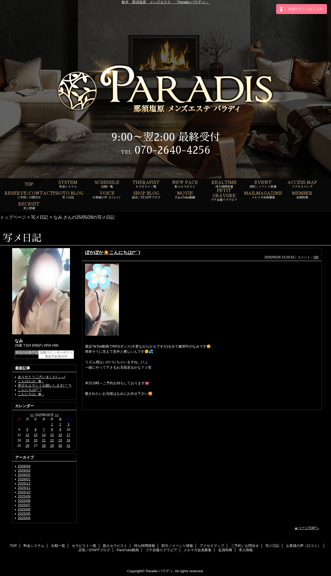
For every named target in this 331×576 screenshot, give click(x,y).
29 (52, 446)
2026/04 (24, 466)
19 (27, 440)
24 (68, 440)
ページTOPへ (308, 528)
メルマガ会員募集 (198, 550)
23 (60, 440)
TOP (28, 184)
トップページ (13, 217)
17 (68, 435)
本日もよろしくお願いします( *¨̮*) (44, 385)
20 (35, 440)
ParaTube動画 (128, 550)
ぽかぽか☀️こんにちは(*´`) (112, 252)
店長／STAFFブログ (94, 550)
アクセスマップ (212, 546)
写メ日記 (39, 217)
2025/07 (24, 505)
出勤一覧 (58, 546)
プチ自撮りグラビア (161, 550)
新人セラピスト (115, 546)
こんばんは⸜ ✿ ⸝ (31, 381)
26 (27, 446)
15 (52, 435)
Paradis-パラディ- (160, 571)
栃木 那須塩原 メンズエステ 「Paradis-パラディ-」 (165, 2)
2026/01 (24, 479)
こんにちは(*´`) (29, 390)
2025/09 (24, 496)
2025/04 (24, 518)
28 (43, 446)
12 (27, 435)
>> (57, 415)
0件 (316, 257)
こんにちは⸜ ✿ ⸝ (31, 394)
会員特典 (225, 550)
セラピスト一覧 (84, 546)
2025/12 (24, 483)
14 (43, 435)
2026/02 (24, 475)
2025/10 (24, 492)
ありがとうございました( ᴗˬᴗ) (41, 377)
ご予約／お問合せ (245, 546)
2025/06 (24, 509)
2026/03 (24, 470)
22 (52, 440)
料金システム (33, 546)
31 (68, 446)
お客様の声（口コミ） (303, 546)
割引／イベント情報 (177, 546)
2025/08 (24, 501)
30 (60, 446)
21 (43, 440)
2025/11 (24, 488)
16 (60, 435)
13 (35, 435)
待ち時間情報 (144, 546)
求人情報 (246, 550)
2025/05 (24, 514)
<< (32, 415)
